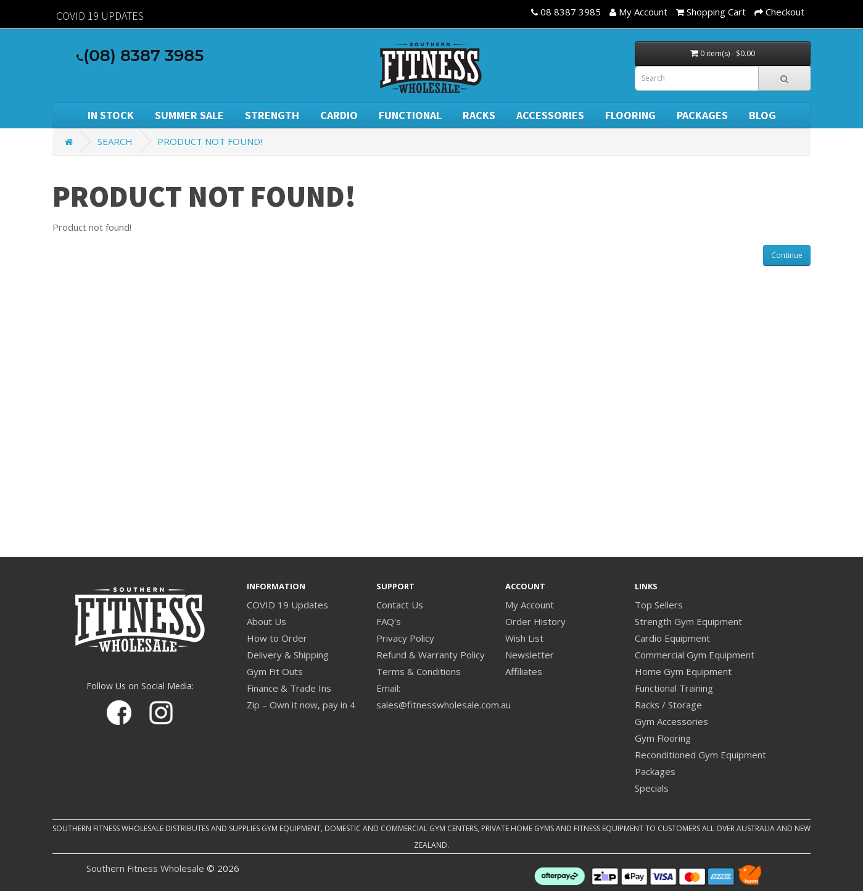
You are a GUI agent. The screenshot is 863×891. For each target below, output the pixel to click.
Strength (272, 115)
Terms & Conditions (418, 671)
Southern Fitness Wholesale (145, 868)
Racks (479, 115)
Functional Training (674, 688)
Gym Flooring (663, 738)
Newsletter (529, 655)
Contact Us (399, 605)
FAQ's (388, 621)
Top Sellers (659, 605)
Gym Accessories (671, 721)
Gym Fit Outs (275, 671)
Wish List (524, 638)
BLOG (762, 115)
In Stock (111, 115)
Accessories (550, 115)
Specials (652, 788)
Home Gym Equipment (683, 671)
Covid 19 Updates (100, 16)
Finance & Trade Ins (289, 688)
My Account (529, 605)
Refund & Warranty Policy (430, 655)
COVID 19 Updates (287, 605)
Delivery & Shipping (288, 655)
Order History (535, 621)
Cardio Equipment (672, 638)
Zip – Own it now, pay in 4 (301, 704)
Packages (702, 115)
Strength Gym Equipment (688, 621)
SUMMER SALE (189, 115)
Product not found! (209, 141)
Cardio (339, 115)
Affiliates (523, 671)
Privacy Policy (405, 638)
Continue (787, 255)
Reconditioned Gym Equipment (700, 754)
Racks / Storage (668, 704)
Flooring (630, 115)
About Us (266, 621)
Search (115, 141)
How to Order (277, 638)
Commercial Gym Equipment (694, 655)
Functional (410, 115)
